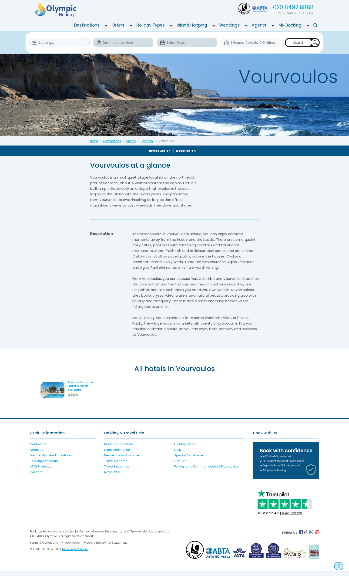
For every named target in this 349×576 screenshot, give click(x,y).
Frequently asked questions (50, 460)
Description (186, 151)
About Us (36, 454)
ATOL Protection (42, 471)
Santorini (147, 141)
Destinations (87, 25)
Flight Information (117, 454)
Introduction (160, 151)
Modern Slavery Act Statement (105, 547)
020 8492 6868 (293, 7)
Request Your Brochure (121, 460)
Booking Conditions (119, 449)
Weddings (229, 25)
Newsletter (112, 477)
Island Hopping (192, 25)
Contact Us (38, 449)
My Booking (290, 25)
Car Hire (180, 466)
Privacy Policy (71, 547)
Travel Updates (115, 466)
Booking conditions (44, 466)
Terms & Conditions (44, 547)
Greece (131, 141)
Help (177, 454)
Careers (36, 477)
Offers (118, 25)
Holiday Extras (184, 449)
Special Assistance (188, 460)
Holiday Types (150, 25)
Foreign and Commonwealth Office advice (206, 471)
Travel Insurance (116, 471)
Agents (259, 25)
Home (94, 141)
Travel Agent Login (75, 554)
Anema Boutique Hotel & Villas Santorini (87, 386)
